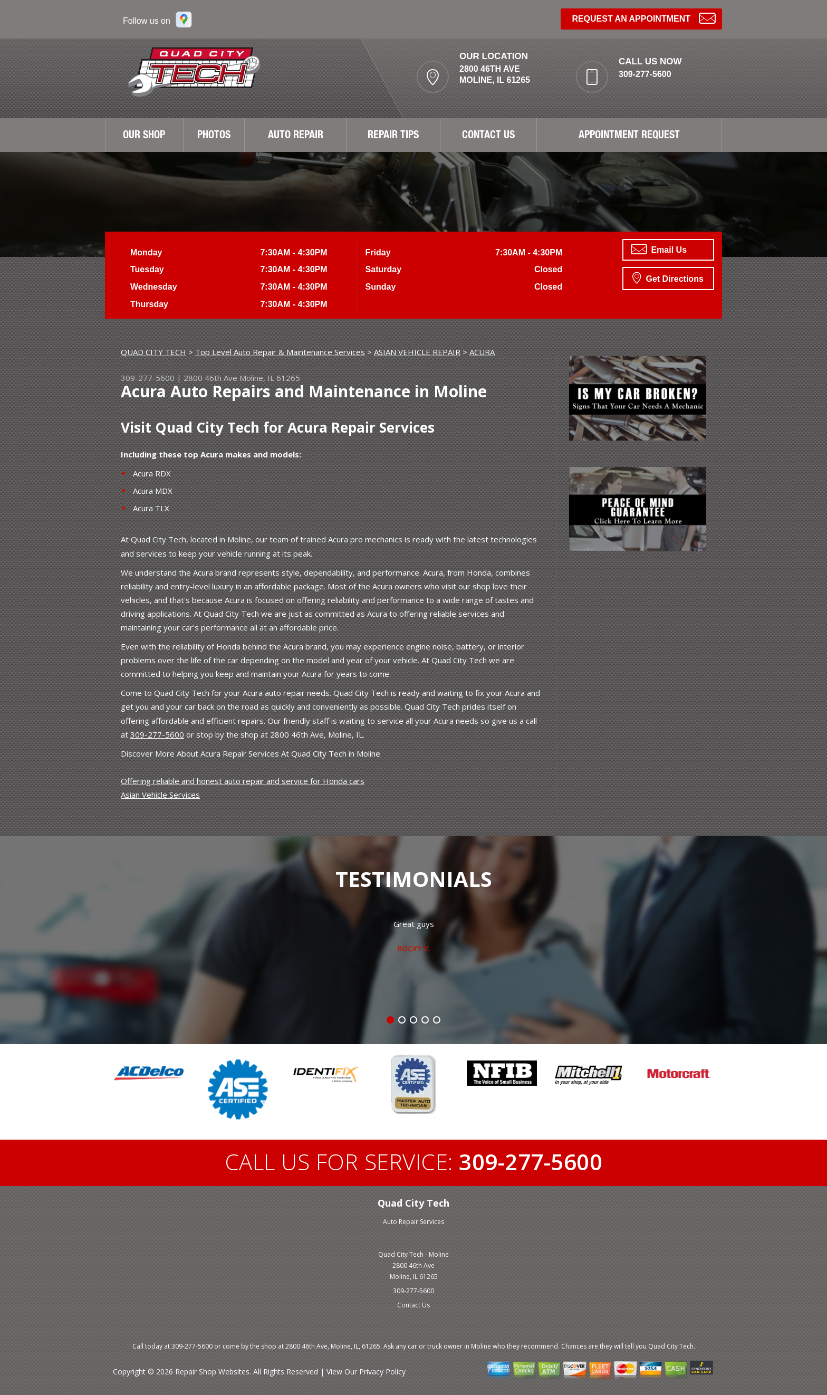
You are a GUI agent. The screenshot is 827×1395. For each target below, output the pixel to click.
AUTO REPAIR (295, 136)
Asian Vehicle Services (160, 794)
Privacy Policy (382, 1372)
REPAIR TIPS (393, 136)
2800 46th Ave (210, 377)
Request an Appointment (644, 17)
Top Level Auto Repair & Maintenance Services (280, 352)
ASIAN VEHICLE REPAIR (417, 352)
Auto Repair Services (413, 1221)
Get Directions (668, 277)
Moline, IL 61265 (269, 377)
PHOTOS (213, 136)
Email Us (659, 249)
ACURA (482, 352)
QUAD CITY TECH (153, 352)
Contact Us (413, 1305)
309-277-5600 (645, 74)
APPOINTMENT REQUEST (629, 136)
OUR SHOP (144, 136)
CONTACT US (488, 136)
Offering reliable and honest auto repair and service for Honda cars (242, 781)
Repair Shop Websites (212, 1372)
